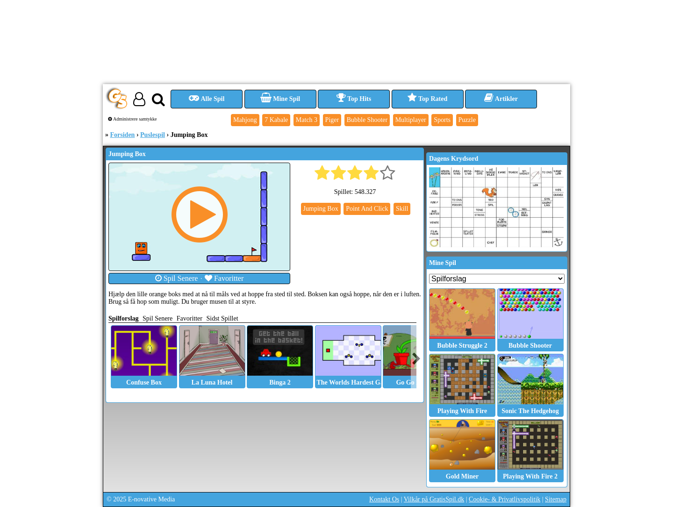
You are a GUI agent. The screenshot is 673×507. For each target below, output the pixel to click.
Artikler (501, 98)
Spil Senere (176, 278)
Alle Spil (207, 98)
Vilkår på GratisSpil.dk (434, 499)
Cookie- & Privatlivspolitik (504, 499)
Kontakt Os (384, 499)
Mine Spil (280, 98)
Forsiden (122, 134)
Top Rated (427, 98)
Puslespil (152, 134)
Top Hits (353, 98)
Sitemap (555, 499)
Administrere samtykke (132, 118)
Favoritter (224, 278)
